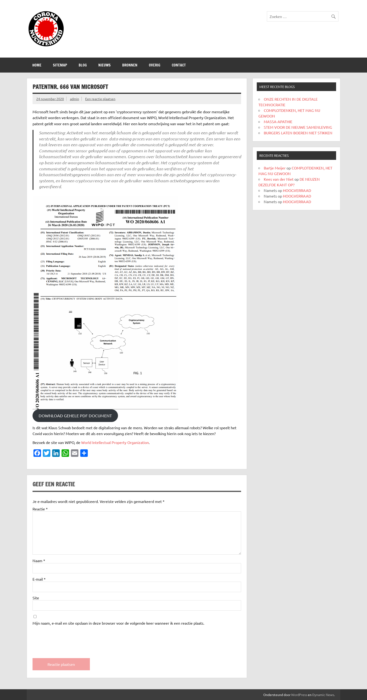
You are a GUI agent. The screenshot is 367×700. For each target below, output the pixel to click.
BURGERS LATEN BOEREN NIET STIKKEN (298, 132)
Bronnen (129, 65)
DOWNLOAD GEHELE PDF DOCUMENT (75, 415)
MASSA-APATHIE (278, 121)
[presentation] (68, 638)
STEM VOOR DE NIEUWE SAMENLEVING (298, 127)
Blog (83, 65)
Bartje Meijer (275, 167)
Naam (39, 560)
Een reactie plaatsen (100, 99)
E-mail (39, 579)
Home (36, 65)
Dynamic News (323, 695)
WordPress (299, 695)
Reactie (40, 509)
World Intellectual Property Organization (115, 442)
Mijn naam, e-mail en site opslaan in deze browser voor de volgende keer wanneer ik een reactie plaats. (118, 623)
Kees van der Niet (279, 179)
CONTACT (179, 65)
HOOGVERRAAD (297, 190)
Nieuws (104, 65)
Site (36, 598)
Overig (154, 65)
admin (74, 99)
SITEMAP (60, 65)
